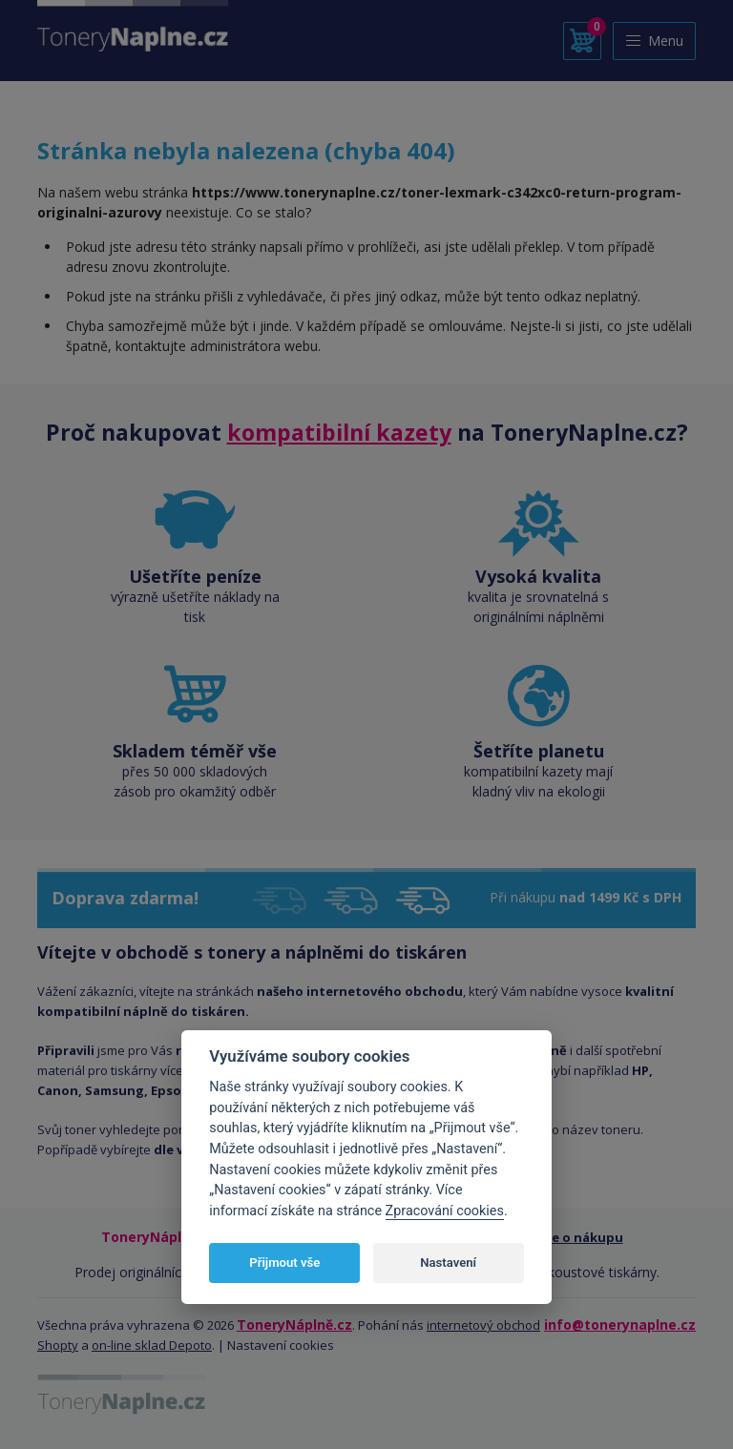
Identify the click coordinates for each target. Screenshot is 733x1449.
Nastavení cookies (280, 1345)
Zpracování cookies (445, 1211)
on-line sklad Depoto (152, 1345)
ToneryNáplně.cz (294, 1324)
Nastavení (448, 1262)
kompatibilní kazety (339, 432)
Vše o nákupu (580, 1237)
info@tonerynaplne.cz (620, 1324)
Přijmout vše (284, 1262)
